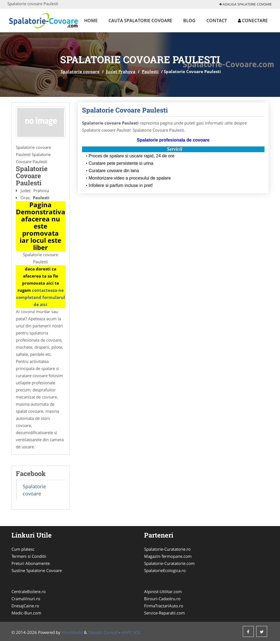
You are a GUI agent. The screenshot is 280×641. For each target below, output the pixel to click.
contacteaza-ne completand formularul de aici (40, 297)
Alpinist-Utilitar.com (163, 591)
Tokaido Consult (103, 632)
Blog (189, 21)
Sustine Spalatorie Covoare (36, 570)
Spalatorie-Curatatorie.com (169, 563)
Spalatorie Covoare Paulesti (125, 110)
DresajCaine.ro (25, 605)
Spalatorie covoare (80, 71)
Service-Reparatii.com (164, 613)
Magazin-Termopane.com (168, 556)
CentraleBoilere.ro (28, 591)
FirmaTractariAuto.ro (163, 605)
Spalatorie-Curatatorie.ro (167, 549)
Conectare (253, 21)
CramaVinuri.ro (25, 598)
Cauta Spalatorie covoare (140, 21)
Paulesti (150, 71)
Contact (216, 21)
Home (91, 21)
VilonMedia (72, 632)
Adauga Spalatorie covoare (245, 4)
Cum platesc (22, 549)
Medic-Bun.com (26, 613)
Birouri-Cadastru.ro (162, 598)
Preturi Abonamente (30, 563)
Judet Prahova (120, 71)
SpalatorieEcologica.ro (165, 570)
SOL (137, 632)
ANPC (126, 632)
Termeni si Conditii (28, 556)
